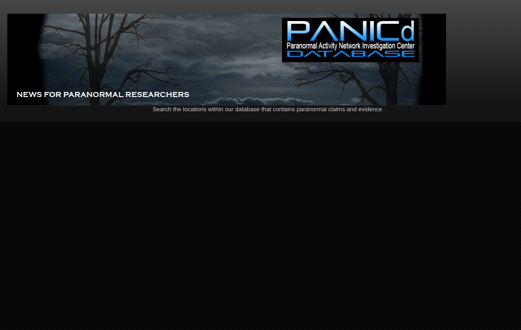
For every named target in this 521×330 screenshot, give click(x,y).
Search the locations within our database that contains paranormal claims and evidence (267, 109)
